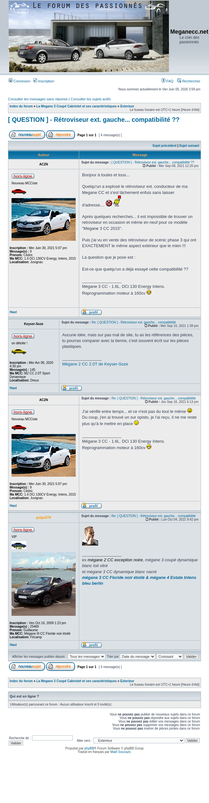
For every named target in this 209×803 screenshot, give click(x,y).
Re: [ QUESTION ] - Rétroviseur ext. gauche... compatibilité (134, 322)
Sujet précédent (165, 145)
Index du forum (21, 106)
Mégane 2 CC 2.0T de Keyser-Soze (95, 364)
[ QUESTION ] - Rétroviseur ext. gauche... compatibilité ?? (94, 119)
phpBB (89, 748)
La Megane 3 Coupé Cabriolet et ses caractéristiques (76, 106)
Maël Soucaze (120, 752)
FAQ (167, 81)
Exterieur (127, 106)
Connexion (19, 81)
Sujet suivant (189, 145)
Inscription (43, 81)
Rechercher (188, 81)
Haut (13, 312)
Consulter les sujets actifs (91, 99)
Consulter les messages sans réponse (38, 99)
